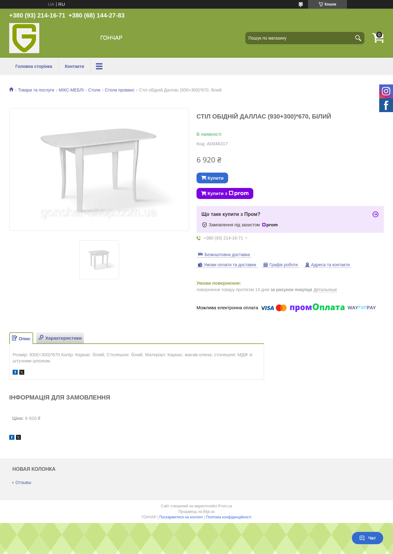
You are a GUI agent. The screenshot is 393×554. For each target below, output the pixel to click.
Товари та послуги (36, 90)
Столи (94, 90)
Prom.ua (225, 506)
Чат (367, 538)
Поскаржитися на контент (181, 517)
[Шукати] (358, 38)
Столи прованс (119, 90)
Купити (216, 178)
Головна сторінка (33, 66)
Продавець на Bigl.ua (196, 511)
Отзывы (23, 482)
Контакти (74, 66)
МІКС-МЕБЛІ (71, 90)
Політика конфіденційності (228, 517)
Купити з (228, 193)
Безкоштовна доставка (227, 254)
